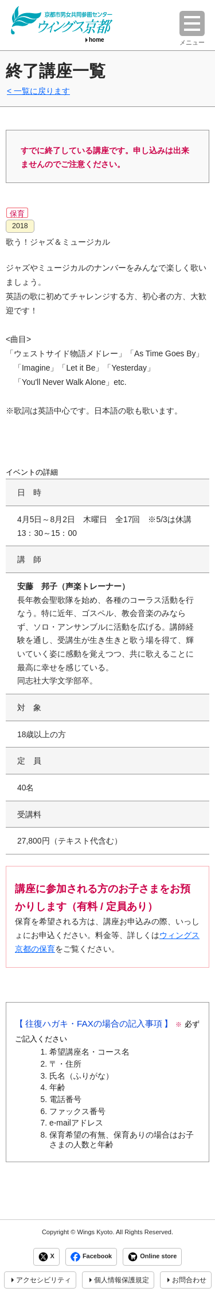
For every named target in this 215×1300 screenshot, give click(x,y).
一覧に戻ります (42, 91)
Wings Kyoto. (95, 1232)
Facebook (91, 1257)
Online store (152, 1257)
